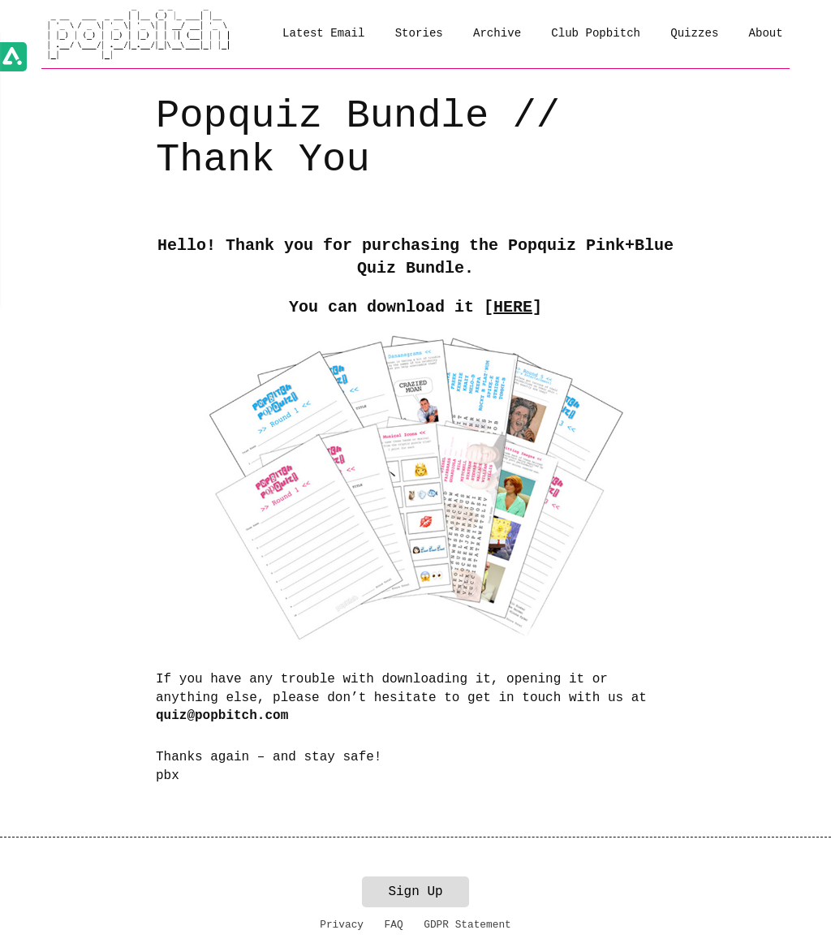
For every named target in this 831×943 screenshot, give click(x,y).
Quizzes (694, 33)
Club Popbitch (595, 33)
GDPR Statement (467, 925)
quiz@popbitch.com (222, 715)
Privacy (342, 925)
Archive (497, 33)
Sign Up (415, 892)
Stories (419, 33)
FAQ (394, 925)
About (766, 33)
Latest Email (323, 33)
